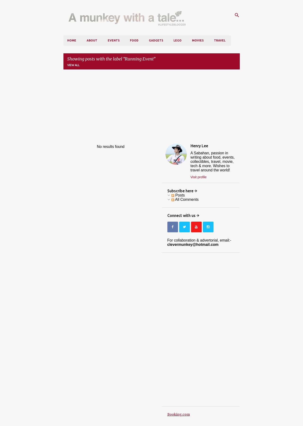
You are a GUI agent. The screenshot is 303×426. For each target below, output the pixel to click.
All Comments (185, 199)
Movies (198, 40)
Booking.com (178, 414)
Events (114, 40)
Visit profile (199, 177)
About (92, 40)
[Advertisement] (151, 106)
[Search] (237, 15)
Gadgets (156, 40)
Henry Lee (199, 146)
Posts (178, 195)
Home (71, 40)
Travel (220, 40)
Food (134, 40)
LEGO (178, 40)
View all (73, 65)
